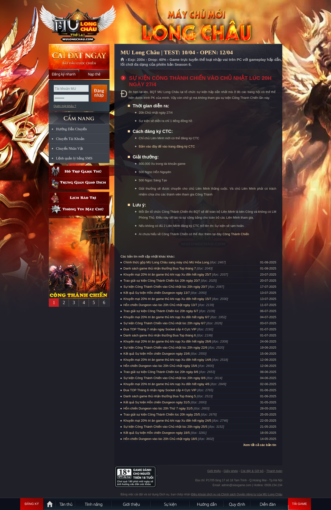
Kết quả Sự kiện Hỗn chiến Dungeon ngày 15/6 (156, 353)
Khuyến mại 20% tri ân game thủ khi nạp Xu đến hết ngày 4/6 (166, 384)
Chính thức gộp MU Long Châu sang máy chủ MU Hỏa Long (166, 262)
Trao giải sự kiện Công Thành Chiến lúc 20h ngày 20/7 (161, 280)
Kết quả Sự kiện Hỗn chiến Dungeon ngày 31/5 (156, 402)
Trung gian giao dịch (79, 183)
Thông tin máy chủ (79, 210)
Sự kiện (170, 504)
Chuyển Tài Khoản (70, 139)
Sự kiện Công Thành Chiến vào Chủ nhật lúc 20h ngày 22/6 (165, 347)
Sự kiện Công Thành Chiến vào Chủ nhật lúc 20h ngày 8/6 (164, 378)
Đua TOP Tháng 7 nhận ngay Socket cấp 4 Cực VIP (159, 329)
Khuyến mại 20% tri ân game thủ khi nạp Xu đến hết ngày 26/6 (167, 341)
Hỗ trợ (79, 171)
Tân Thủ (65, 504)
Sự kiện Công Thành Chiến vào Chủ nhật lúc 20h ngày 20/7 (165, 286)
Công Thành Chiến (235, 234)
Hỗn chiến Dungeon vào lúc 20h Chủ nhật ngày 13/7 (160, 305)
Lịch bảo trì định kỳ (79, 198)
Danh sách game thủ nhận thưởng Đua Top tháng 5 (159, 396)
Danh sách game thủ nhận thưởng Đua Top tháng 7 (159, 268)
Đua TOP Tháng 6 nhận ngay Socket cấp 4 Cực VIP (159, 390)
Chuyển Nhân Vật (69, 148)
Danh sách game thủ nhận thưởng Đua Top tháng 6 (159, 335)
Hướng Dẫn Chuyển (71, 129)
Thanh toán (274, 471)
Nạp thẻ (94, 74)
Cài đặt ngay (79, 56)
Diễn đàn (269, 504)
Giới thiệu (214, 471)
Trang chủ (122, 59)
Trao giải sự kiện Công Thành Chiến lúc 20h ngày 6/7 (160, 311)
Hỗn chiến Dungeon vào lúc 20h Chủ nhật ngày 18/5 (160, 439)
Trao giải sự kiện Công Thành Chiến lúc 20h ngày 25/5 (161, 414)
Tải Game (299, 504)
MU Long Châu (79, 22)
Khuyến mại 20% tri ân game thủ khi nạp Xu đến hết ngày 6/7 (166, 317)
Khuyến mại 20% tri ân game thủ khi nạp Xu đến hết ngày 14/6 (167, 360)
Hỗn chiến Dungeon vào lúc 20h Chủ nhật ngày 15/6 (160, 366)
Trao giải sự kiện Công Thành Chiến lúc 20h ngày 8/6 (160, 372)
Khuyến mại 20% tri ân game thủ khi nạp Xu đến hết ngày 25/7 (167, 274)
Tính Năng (93, 504)
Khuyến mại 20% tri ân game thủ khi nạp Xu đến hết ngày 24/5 (167, 420)
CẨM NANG (79, 116)
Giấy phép (230, 471)
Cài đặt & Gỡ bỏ (252, 471)
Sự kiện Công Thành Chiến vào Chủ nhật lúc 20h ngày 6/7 (164, 323)
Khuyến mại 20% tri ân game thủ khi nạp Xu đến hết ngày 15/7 (167, 299)
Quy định (237, 504)
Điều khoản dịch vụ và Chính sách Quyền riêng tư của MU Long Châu (236, 494)
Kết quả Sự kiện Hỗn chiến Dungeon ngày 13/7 (156, 293)
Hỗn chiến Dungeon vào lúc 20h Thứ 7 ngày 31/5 (158, 408)
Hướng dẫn (207, 504)
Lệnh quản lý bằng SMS (74, 158)
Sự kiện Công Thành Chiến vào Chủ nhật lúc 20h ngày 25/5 (165, 426)
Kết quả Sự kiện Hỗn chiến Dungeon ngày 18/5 (156, 433)
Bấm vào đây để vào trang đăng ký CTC (167, 146)
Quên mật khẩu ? (65, 106)
